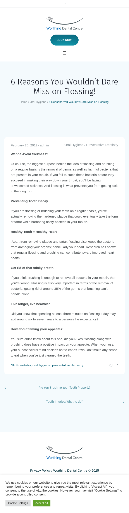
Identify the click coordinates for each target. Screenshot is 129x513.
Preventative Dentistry (102, 145)
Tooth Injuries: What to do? (64, 402)
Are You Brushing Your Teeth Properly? (64, 388)
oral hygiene (41, 365)
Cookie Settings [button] (18, 503)
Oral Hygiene (38, 102)
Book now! (64, 40)
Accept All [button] (41, 503)
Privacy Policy (40, 470)
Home (23, 102)
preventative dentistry (67, 365)
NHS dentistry (21, 365)
